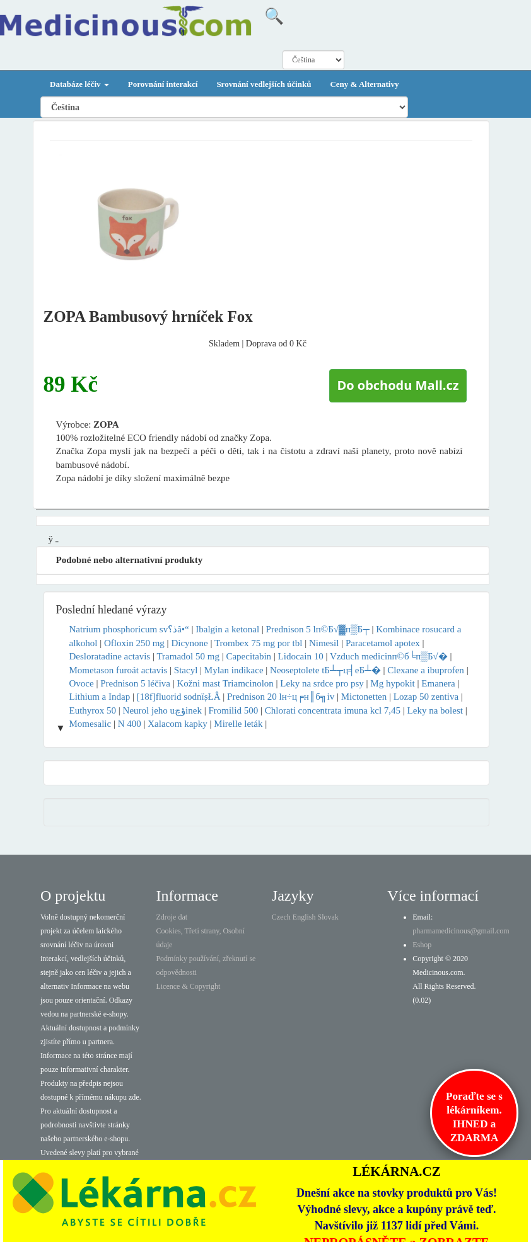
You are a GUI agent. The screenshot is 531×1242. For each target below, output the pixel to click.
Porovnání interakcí (163, 84)
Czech (281, 917)
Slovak (328, 917)
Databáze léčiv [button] (79, 84)
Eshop (421, 944)
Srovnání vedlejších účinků (263, 84)
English (304, 917)
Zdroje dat (171, 917)
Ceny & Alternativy (364, 84)
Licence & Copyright (188, 986)
